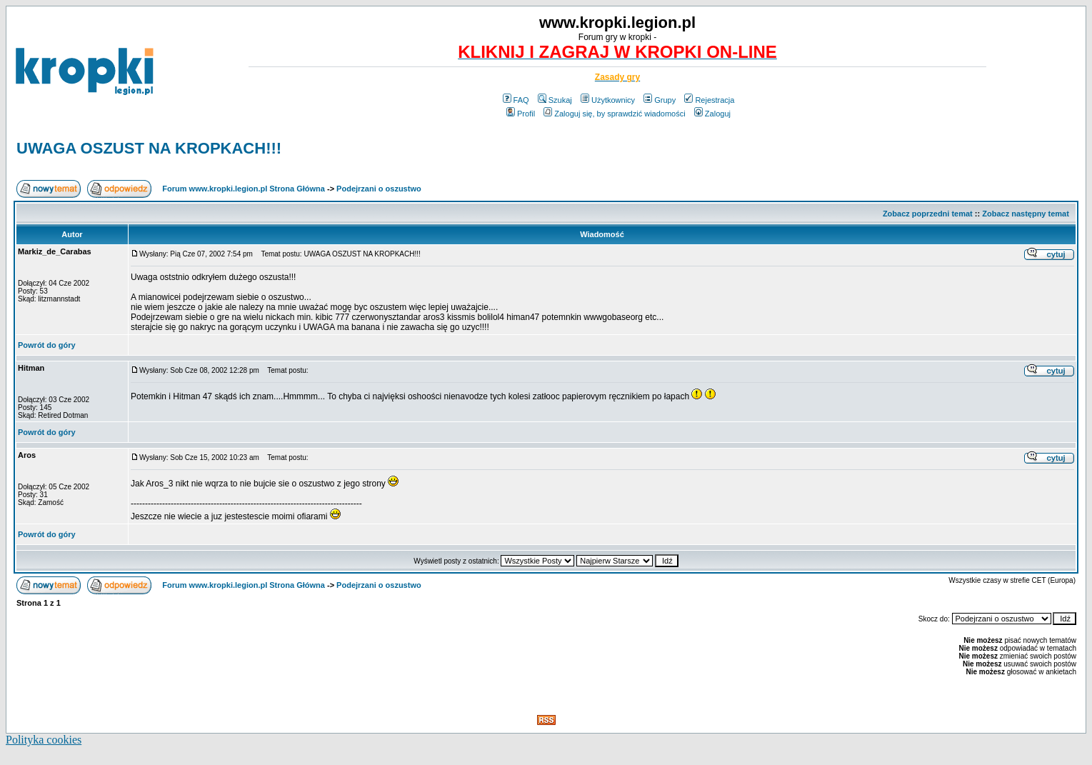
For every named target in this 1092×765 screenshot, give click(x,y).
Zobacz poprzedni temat (928, 213)
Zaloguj (712, 113)
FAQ (516, 100)
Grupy (659, 100)
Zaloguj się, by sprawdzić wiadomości (614, 113)
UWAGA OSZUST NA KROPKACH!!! (148, 148)
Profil (520, 113)
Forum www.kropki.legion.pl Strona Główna (243, 188)
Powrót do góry (47, 345)
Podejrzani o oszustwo (378, 188)
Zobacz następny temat (1025, 213)
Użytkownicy (608, 100)
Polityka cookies (43, 740)
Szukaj (555, 100)
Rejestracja (709, 100)
